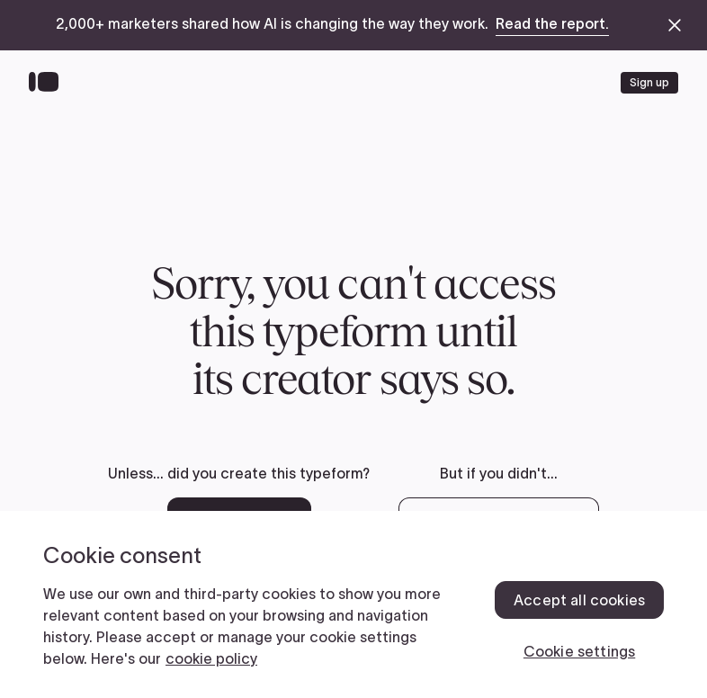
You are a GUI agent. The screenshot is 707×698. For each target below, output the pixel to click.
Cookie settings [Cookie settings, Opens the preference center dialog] (579, 651)
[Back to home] (48, 83)
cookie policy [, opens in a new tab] (211, 658)
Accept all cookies (579, 600)
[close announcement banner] (674, 25)
